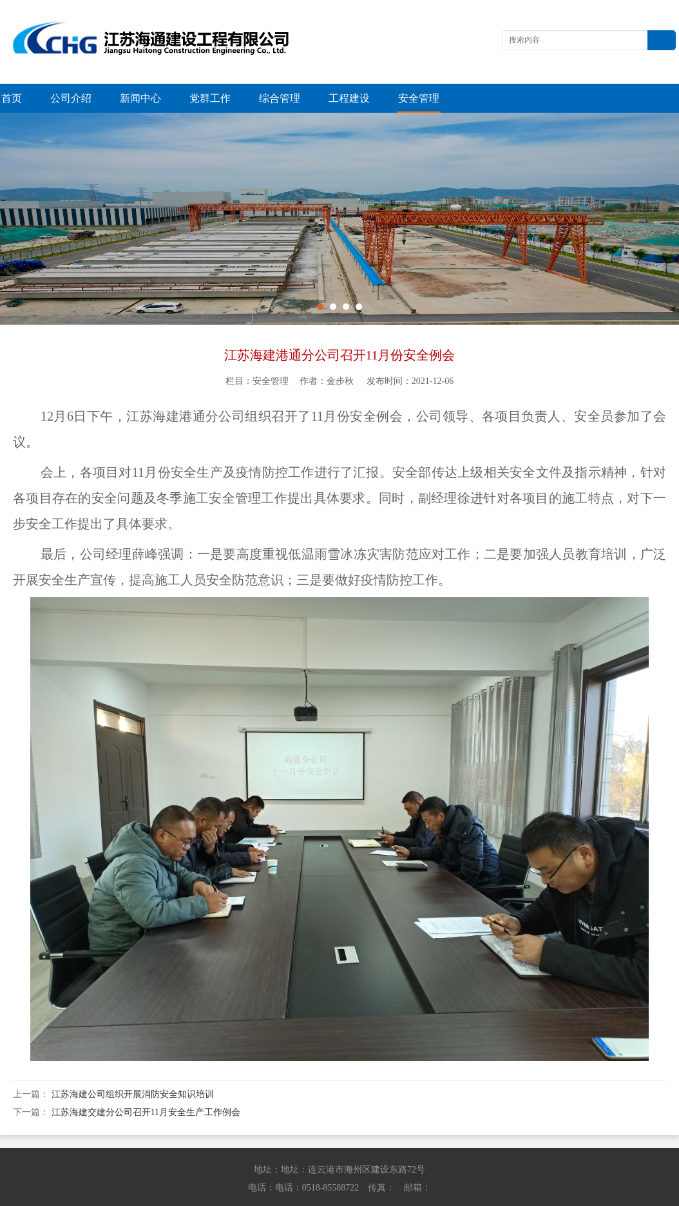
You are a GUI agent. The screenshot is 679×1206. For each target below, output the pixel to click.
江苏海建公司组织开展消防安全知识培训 (133, 1065)
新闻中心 (140, 98)
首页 (11, 98)
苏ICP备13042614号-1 (523, 1193)
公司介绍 (70, 98)
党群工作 (210, 98)
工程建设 (349, 98)
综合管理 (279, 98)
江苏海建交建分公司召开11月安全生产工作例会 (146, 1083)
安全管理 (418, 98)
